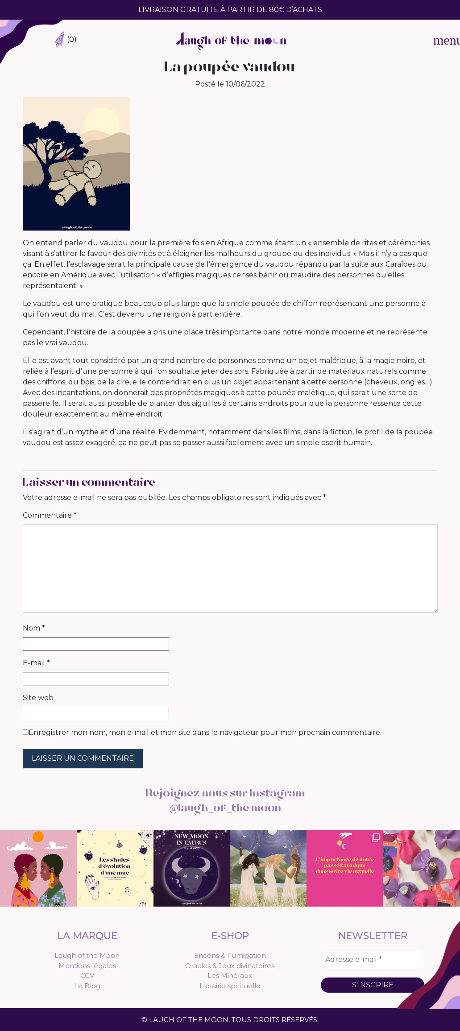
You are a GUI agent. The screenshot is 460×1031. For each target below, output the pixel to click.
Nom (34, 628)
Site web (38, 697)
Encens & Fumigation (230, 955)
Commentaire (50, 515)
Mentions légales (87, 965)
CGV (87, 975)
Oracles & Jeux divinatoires (229, 965)
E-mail (36, 663)
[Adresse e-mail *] (372, 959)
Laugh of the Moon (87, 955)
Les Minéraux (229, 975)
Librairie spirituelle (230, 985)
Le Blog (87, 985)
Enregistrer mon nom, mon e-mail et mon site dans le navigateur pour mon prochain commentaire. (205, 732)
